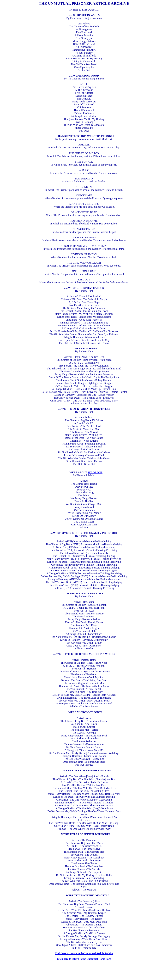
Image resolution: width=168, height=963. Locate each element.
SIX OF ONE (95, 472)
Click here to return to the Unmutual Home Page (84, 958)
